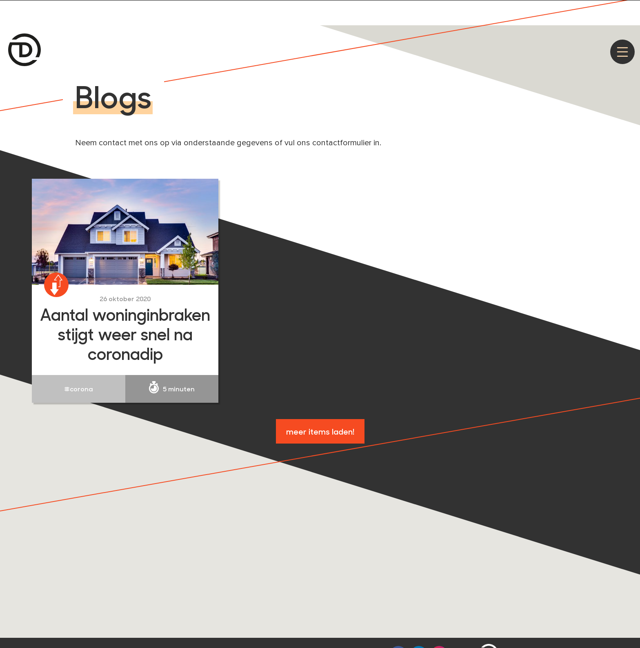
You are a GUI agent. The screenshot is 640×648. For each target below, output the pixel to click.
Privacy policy (547, 10)
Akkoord (501, 10)
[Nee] (630, 11)
